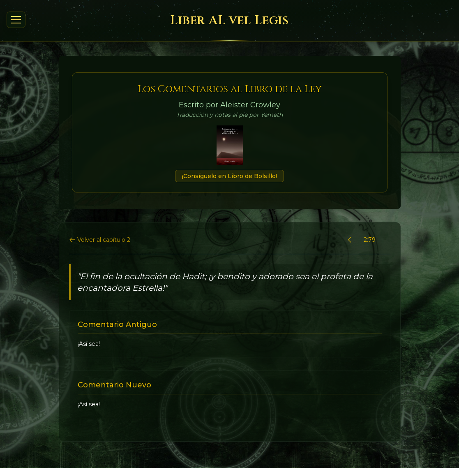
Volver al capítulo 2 (99, 239)
